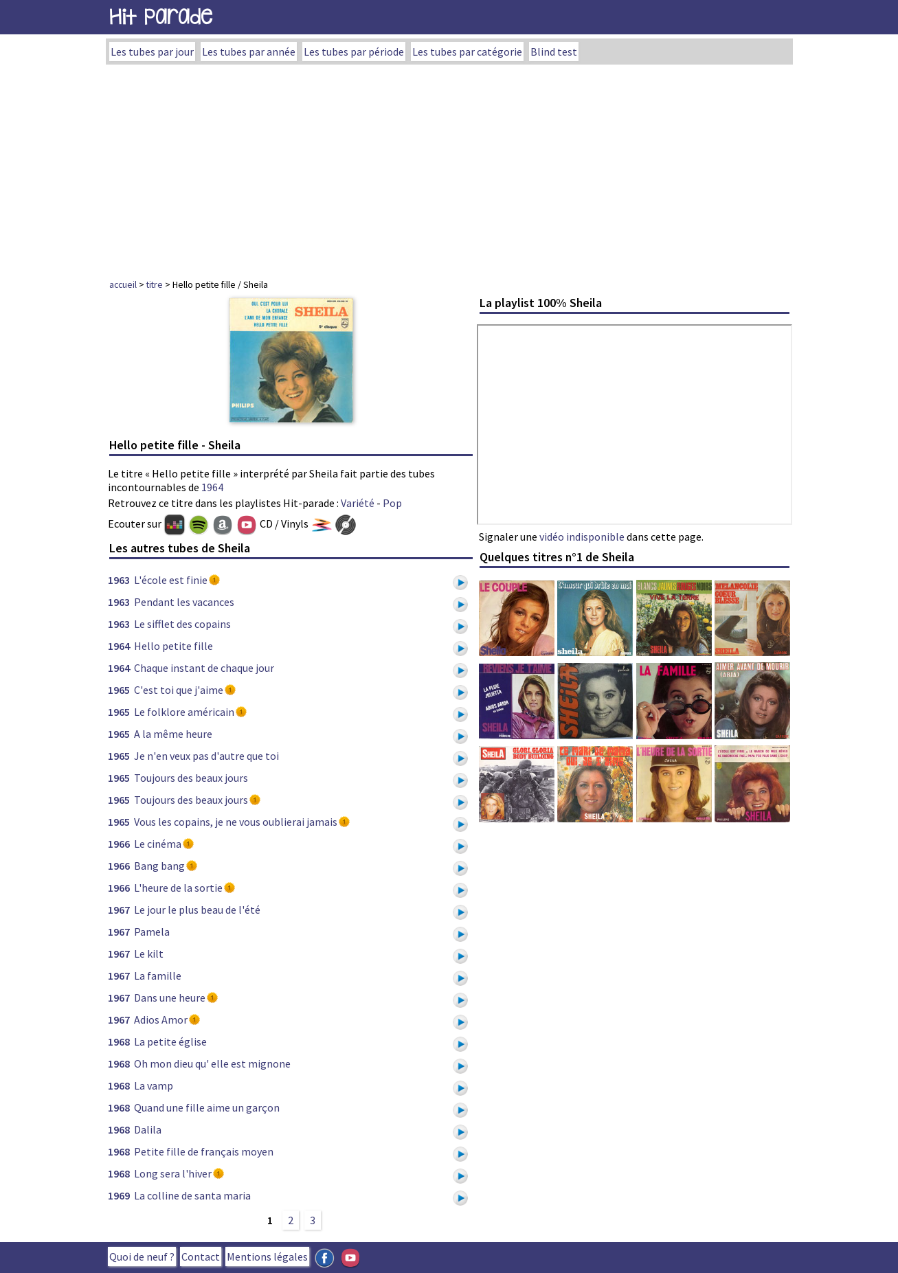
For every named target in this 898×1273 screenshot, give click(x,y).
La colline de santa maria (192, 1195)
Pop (392, 503)
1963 (119, 580)
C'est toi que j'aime (178, 690)
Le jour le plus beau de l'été (197, 909)
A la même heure (173, 734)
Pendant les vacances (184, 602)
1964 (212, 487)
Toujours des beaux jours (191, 778)
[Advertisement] (449, 167)
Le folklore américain (184, 712)
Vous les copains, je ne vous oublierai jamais (235, 822)
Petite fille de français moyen (203, 1151)
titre (154, 284)
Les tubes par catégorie (467, 51)
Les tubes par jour (152, 51)
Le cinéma (157, 843)
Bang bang (159, 865)
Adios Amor (161, 1019)
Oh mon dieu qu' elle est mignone (212, 1063)
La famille (157, 975)
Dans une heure (169, 997)
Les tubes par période (354, 51)
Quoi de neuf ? (142, 1256)
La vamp (153, 1085)
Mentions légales (267, 1256)
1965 (119, 690)
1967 (119, 909)
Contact (200, 1256)
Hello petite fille (173, 646)
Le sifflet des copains (182, 624)
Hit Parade (160, 17)
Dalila (147, 1129)
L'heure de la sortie (178, 887)
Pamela (152, 931)
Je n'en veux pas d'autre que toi (206, 756)
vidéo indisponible (582, 536)
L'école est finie (170, 580)
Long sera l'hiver (173, 1173)
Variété (357, 503)
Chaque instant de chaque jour (204, 668)
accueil (123, 284)
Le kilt (149, 953)
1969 (119, 1195)
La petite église (170, 1041)
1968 (119, 1041)
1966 (119, 843)
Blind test (553, 51)
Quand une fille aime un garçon (207, 1107)
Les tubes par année (248, 51)
